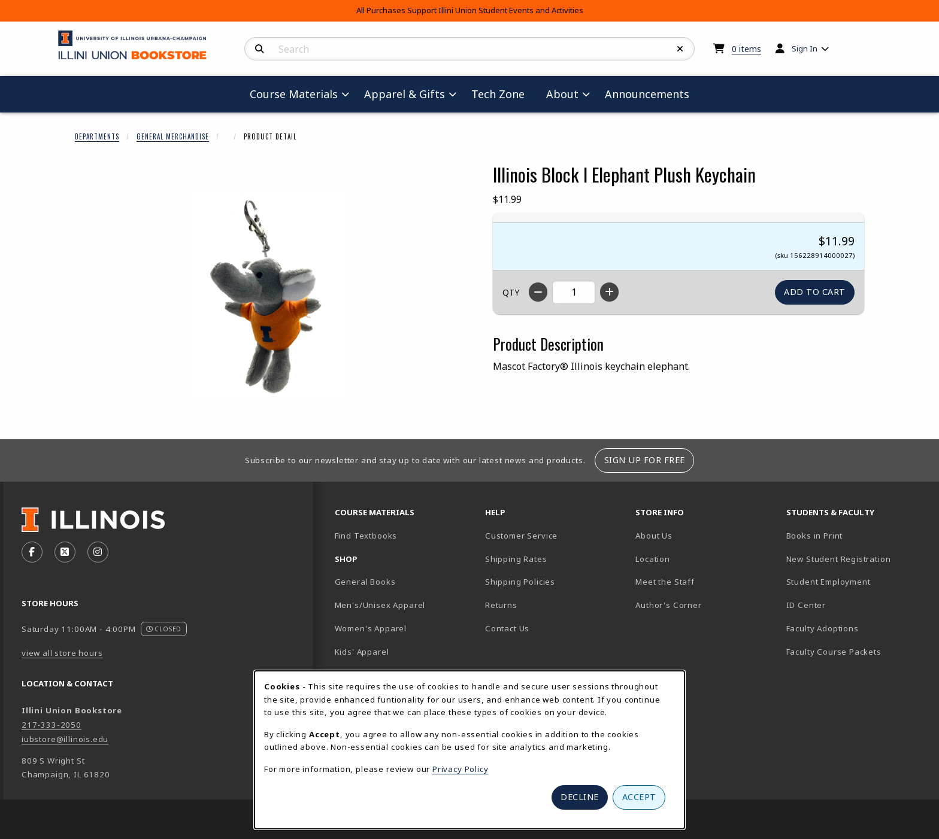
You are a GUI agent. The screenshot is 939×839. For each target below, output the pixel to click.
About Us (654, 535)
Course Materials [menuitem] (294, 94)
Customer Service (521, 535)
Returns (501, 605)
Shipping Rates (516, 559)
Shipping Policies (520, 581)
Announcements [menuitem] (647, 94)
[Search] (260, 49)
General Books (365, 581)
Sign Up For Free (644, 460)
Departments (97, 136)
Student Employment (856, 581)
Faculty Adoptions (822, 628)
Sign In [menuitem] (804, 48)
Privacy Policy (460, 769)
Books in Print (856, 535)
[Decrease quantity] (538, 292)
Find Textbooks (366, 535)
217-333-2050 (51, 724)
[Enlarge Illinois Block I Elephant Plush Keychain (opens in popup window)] (269, 295)
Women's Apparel (371, 628)
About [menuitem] (562, 94)
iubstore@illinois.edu (65, 739)
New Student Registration (838, 559)
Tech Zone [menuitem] (502, 93)
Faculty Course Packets (834, 651)
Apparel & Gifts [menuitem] (404, 94)
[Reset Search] (680, 49)
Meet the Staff (665, 581)
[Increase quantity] (609, 292)
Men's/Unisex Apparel (380, 605)
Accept (639, 796)
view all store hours (62, 653)
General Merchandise (173, 136)
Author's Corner (668, 605)
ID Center (848, 604)
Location (652, 559)
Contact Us (507, 628)
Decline (580, 796)
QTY (510, 292)
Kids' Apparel (362, 651)
